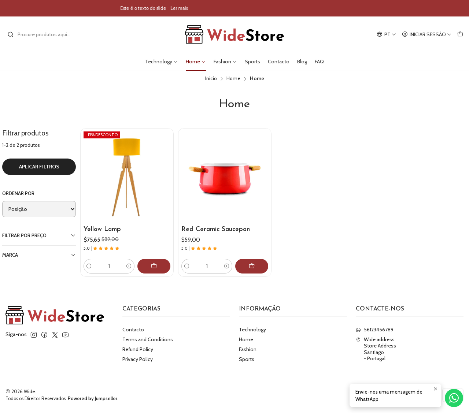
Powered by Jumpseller (92, 398)
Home (196, 61)
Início (211, 78)
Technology (161, 61)
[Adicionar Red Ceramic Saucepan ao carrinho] (251, 266)
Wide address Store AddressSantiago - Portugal (376, 349)
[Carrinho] (460, 34)
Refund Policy (137, 349)
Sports (252, 61)
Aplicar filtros (39, 166)
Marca (39, 255)
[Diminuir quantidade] (89, 266)
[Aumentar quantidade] (129, 266)
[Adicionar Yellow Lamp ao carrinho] (153, 266)
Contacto (278, 61)
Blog (302, 61)
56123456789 (375, 329)
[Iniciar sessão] (426, 34)
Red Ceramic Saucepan (215, 229)
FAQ (319, 61)
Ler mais (201, 8)
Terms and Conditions (147, 339)
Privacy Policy (137, 359)
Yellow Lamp (102, 229)
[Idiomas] (386, 34)
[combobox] (44, 34)
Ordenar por (18, 193)
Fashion (225, 61)
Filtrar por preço (39, 235)
